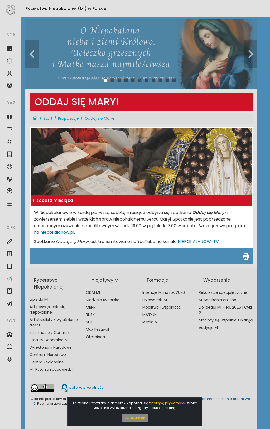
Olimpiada (95, 336)
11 (174, 80)
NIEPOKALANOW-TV (198, 241)
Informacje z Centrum (50, 332)
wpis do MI (39, 299)
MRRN (91, 307)
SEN (89, 322)
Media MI (150, 322)
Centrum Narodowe (48, 354)
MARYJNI (149, 314)
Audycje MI (209, 327)
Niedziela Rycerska (102, 300)
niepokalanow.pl (57, 232)
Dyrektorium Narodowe (51, 347)
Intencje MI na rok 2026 (163, 292)
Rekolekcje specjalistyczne (223, 292)
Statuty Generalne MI (49, 340)
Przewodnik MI (155, 300)
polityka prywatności (82, 387)
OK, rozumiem (135, 418)
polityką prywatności (168, 403)
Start (47, 118)
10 (167, 80)
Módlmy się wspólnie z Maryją (226, 320)
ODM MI (93, 292)
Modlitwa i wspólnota (161, 307)
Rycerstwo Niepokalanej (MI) (65, 9)
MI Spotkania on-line (217, 300)
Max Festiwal (97, 329)
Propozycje (68, 118)
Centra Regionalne (47, 362)
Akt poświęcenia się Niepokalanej (47, 309)
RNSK (90, 314)
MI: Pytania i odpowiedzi (51, 369)
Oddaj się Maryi (99, 118)
